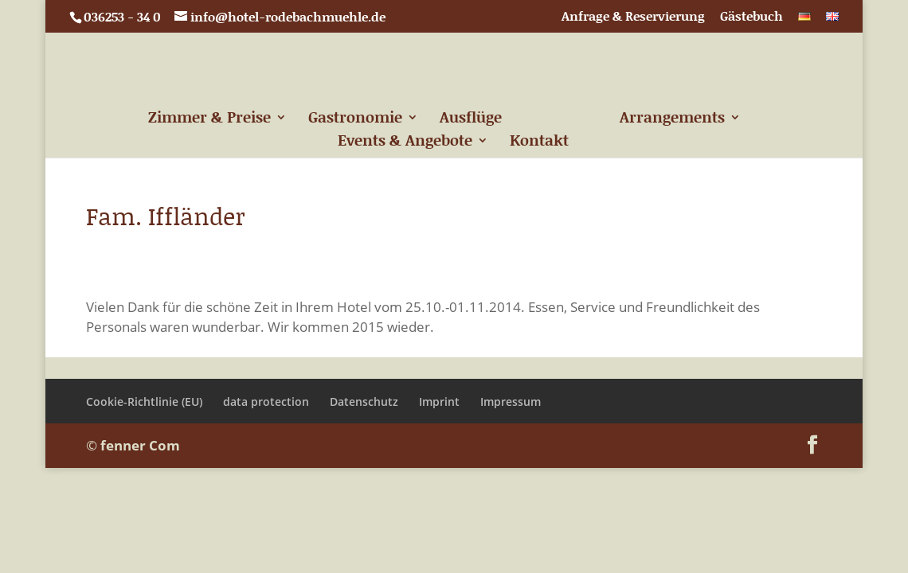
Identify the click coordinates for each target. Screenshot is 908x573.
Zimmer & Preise (209, 119)
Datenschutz (364, 401)
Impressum (510, 401)
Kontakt (539, 142)
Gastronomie (355, 119)
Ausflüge (471, 119)
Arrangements (672, 119)
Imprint (439, 401)
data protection (266, 401)
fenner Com (140, 445)
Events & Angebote (405, 142)
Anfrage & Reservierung (633, 17)
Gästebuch (751, 17)
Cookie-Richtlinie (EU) (144, 401)
